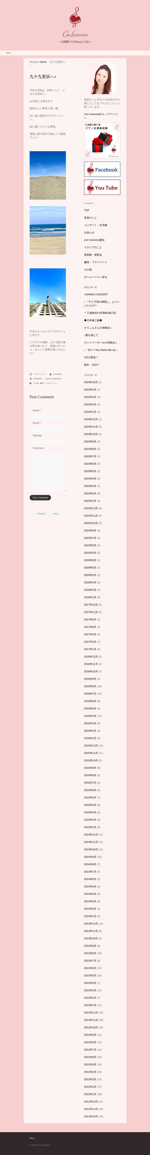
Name (37, 410)
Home (43, 62)
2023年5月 (90, 471)
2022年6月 (90, 545)
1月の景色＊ (91, 357)
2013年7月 (90, 960)
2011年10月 (91, 1116)
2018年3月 (90, 582)
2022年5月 (90, 552)
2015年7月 (90, 782)
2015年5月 (90, 797)
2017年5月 (90, 627)
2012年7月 (90, 1049)
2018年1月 (90, 597)
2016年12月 (91, 656)
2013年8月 (90, 953)
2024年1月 (90, 411)
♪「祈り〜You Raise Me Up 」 (101, 350)
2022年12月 (91, 508)
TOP (86, 210)
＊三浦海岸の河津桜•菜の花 (100, 312)
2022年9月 (90, 530)
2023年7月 (90, 456)
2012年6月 (90, 1057)
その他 (36, 383)
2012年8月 (90, 1042)
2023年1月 (90, 500)
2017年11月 (91, 612)
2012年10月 (91, 1027)
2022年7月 (90, 538)
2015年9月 (90, 767)
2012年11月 (91, 1020)
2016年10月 (91, 671)
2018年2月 (90, 589)
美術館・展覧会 (93, 254)
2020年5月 (90, 575)
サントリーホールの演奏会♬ (100, 342)
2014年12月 (91, 834)
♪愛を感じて (91, 335)
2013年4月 (90, 983)
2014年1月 (90, 916)
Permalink (38, 379)
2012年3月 (90, 1079)
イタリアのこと (93, 247)
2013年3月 (90, 990)
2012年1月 (90, 1094)
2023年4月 (90, 478)
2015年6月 (90, 790)
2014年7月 (90, 871)
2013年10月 (91, 938)
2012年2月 (90, 1086)
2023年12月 (91, 419)
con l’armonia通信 (94, 240)
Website (37, 435)
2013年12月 (91, 923)
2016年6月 (90, 701)
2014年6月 (90, 879)
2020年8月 (90, 560)
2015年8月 (90, 775)
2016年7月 (90, 693)
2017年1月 (90, 649)
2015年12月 (91, 745)
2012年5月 (90, 1064)
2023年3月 (90, 486)
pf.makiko (57, 374)
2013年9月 (90, 945)
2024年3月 (90, 397)
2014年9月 (90, 856)
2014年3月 (90, 901)
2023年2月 (90, 493)
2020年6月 (90, 567)
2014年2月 (90, 908)
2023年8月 (90, 449)
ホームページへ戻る (95, 277)
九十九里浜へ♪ (43, 76)
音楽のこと (90, 217)
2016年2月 (90, 730)
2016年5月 (90, 708)
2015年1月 (90, 827)
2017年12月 (91, 604)
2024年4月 (90, 389)
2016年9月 (90, 678)
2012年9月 (90, 1034)
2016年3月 (90, 723)
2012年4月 (90, 1072)
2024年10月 (91, 382)
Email (37, 423)
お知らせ (89, 232)
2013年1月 (90, 1005)
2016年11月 (91, 664)
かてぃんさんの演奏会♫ (98, 327)
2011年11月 (91, 1109)
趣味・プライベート (48, 383)
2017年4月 (90, 634)
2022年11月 (91, 515)
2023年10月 (91, 434)
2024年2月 (90, 404)
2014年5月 (90, 886)
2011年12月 (91, 1101)
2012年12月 (91, 1012)
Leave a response (53, 379)
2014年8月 (90, 864)
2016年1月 (90, 738)
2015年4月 (90, 805)
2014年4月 (90, 894)
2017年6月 (90, 619)
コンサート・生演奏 (95, 225)
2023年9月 (90, 441)
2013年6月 (90, 968)
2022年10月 (91, 523)
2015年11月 (91, 753)
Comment (38, 448)
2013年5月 (90, 975)
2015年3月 (90, 812)
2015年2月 (90, 819)
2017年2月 (90, 641)
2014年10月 (91, 849)
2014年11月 (91, 842)
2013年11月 (91, 931)
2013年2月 (90, 997)
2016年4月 (90, 716)
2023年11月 (91, 426)
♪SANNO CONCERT (96, 294)
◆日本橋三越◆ (93, 320)
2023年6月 (90, 463)
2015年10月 (91, 760)
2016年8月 (90, 686)
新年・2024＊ (92, 364)
